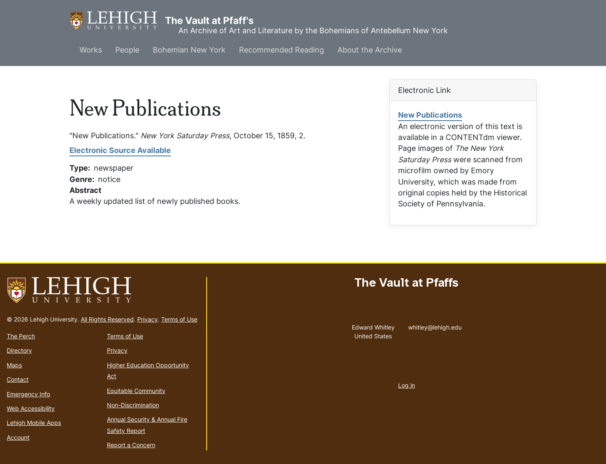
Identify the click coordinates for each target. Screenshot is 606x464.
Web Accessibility (31, 408)
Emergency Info (28, 394)
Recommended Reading (281, 50)
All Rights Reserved (107, 319)
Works (91, 50)
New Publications (430, 115)
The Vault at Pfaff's (117, 20)
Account (18, 437)
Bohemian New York (189, 50)
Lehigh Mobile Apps (34, 423)
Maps (14, 365)
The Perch (21, 336)
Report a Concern (131, 445)
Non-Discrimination (133, 405)
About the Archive (370, 50)
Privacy (147, 319)
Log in (406, 385)
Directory (19, 350)
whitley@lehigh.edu (435, 325)
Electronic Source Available (120, 150)
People (127, 50)
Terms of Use (179, 319)
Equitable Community (136, 391)
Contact (18, 379)
